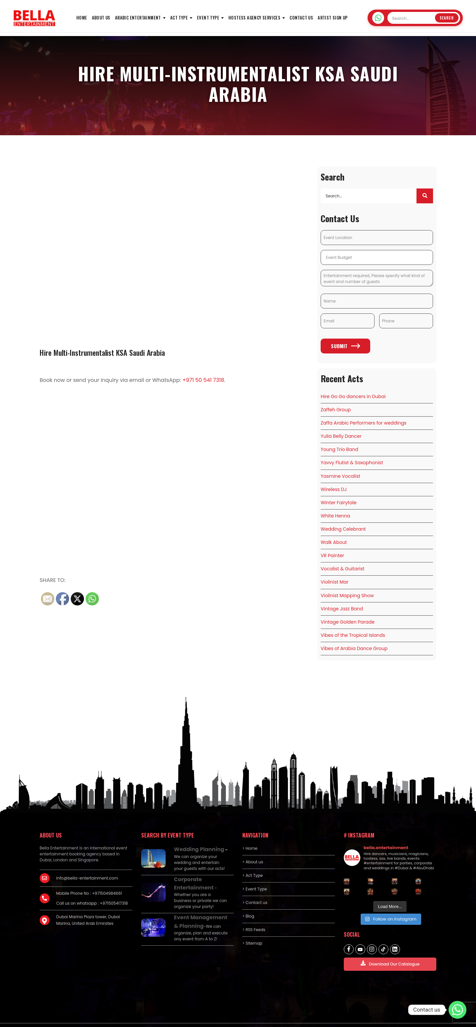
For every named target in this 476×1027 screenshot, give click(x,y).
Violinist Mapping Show (347, 585)
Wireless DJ (334, 485)
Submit (345, 347)
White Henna (335, 510)
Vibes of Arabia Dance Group (354, 635)
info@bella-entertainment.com (87, 864)
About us (101, 17)
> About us (252, 848)
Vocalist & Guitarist (342, 560)
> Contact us (254, 889)
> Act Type (252, 862)
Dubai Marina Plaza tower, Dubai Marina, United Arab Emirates (88, 906)
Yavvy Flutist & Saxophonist (352, 460)
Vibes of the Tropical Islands (353, 622)
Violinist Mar (334, 572)
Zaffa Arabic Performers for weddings (364, 422)
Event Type (208, 17)
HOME (81, 17)
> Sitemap (252, 929)
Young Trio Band (339, 447)
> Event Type (254, 875)
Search (447, 18)
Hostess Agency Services (254, 17)
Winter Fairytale (339, 497)
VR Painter (332, 547)
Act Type (179, 17)
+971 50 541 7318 (203, 380)
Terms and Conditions (414, 1017)
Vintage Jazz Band (342, 597)
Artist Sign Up (333, 17)
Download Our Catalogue (390, 950)
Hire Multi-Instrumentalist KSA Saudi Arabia (108, 352)
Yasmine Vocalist (340, 472)
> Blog (248, 902)
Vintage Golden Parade (348, 610)
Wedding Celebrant (343, 522)
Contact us (301, 17)
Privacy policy (372, 1017)
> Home (249, 835)
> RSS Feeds (253, 916)
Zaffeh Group (336, 410)
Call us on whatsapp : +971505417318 (92, 889)
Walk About (334, 535)
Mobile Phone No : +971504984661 (89, 880)
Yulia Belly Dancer (341, 435)
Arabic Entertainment (138, 17)
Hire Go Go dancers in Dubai (353, 397)
